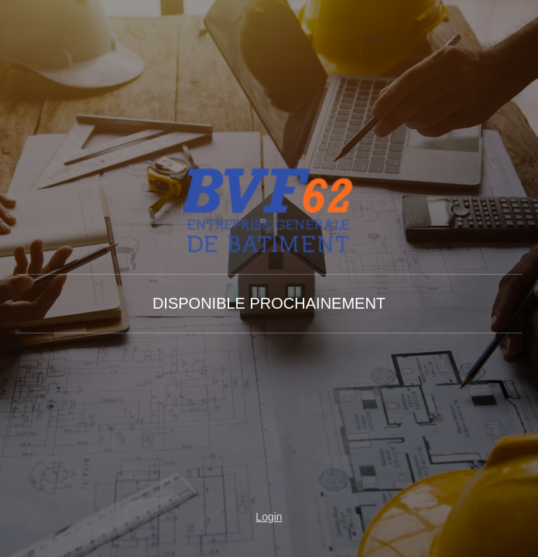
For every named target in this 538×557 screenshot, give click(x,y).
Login (268, 517)
